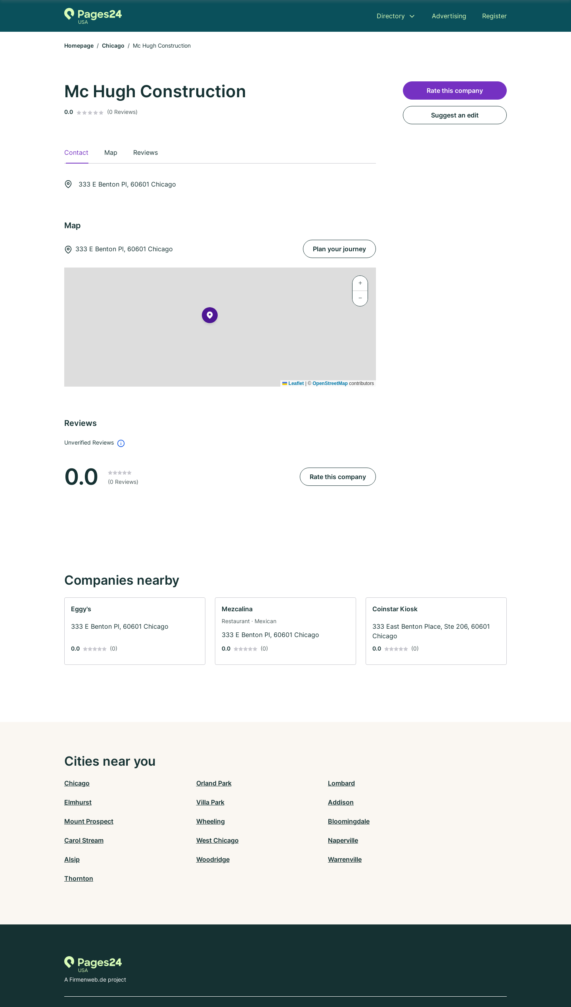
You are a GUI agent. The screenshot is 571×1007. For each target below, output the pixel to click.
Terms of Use (303, 972)
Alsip (72, 840)
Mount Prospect (310, 802)
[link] (134, 631)
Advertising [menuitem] (449, 16)
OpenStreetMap (330, 383)
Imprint (352, 972)
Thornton (410, 840)
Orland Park (192, 783)
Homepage (79, 45)
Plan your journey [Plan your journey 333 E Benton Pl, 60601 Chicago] (339, 249)
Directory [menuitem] (391, 16)
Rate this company (338, 477)
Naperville (411, 821)
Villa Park (78, 802)
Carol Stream (194, 821)
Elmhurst (409, 783)
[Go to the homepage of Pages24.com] (93, 16)
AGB (331, 972)
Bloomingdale (85, 821)
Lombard (299, 783)
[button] (209, 316)
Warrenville (302, 840)
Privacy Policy (261, 972)
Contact (226, 972)
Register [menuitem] (494, 16)
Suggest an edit (455, 115)
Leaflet (293, 383)
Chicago (113, 45)
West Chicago (307, 821)
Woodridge (191, 840)
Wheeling (410, 802)
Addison (188, 802)
